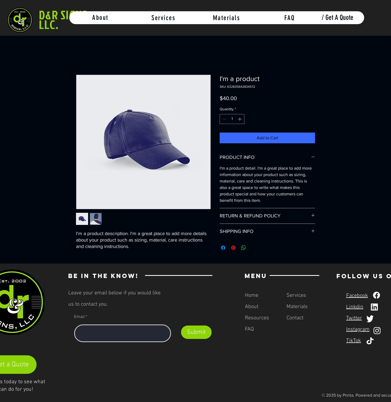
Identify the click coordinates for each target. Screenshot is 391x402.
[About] (100, 17)
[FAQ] (290, 17)
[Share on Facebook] (223, 247)
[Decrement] (223, 119)
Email (79, 317)
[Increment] (240, 119)
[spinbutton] (232, 119)
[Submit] (196, 332)
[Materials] (227, 17)
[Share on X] (254, 247)
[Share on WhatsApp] (243, 247)
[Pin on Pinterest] (233, 247)
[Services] (164, 17)
